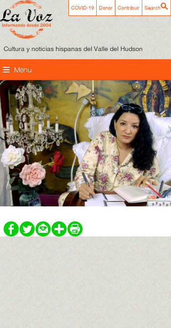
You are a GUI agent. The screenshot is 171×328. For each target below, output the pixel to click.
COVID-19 (82, 8)
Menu (23, 69)
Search (153, 8)
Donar (106, 8)
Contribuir (129, 8)
